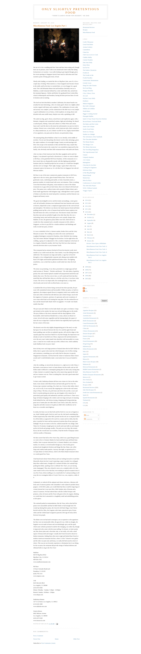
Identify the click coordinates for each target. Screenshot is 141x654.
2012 (86, 206)
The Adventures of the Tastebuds (92, 137)
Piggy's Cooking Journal (90, 114)
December (90, 214)
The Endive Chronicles (89, 70)
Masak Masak (87, 175)
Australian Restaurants (89, 318)
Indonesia (86, 346)
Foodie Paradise (87, 78)
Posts (86, 415)
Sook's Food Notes (88, 129)
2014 (86, 200)
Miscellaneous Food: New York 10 (96, 252)
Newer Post (36, 639)
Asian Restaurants (88, 313)
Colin (85, 288)
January (89, 241)
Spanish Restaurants (89, 398)
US (84, 405)
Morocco (85, 377)
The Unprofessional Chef (90, 152)
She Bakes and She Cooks (90, 124)
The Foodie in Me (88, 75)
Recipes (85, 30)
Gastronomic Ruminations (90, 80)
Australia (85, 315)
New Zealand (87, 382)
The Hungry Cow (88, 144)
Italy (84, 351)
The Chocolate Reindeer (90, 139)
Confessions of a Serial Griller (92, 183)
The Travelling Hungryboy (91, 149)
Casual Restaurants (88, 323)
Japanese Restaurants (89, 356)
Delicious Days (87, 170)
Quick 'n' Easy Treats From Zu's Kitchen (95, 119)
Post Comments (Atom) (48, 643)
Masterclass (86, 178)
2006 (86, 275)
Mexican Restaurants (89, 367)
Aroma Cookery (87, 47)
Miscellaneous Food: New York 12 (96, 246)
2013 (86, 203)
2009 (86, 267)
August (89, 223)
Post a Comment (38, 636)
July (88, 226)
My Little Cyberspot (89, 106)
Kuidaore (85, 101)
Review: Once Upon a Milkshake (96, 243)
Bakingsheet (86, 162)
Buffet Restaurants (88, 321)
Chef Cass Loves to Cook (90, 55)
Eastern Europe (87, 336)
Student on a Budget (89, 134)
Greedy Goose (87, 83)
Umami (85, 155)
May (88, 232)
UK (84, 403)
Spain (84, 395)
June (88, 229)
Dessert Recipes (87, 333)
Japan (84, 354)
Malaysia (85, 364)
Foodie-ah (86, 73)
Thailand (85, 400)
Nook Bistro (86, 111)
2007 (86, 273)
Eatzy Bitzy (86, 65)
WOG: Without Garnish (90, 188)
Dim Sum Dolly (87, 62)
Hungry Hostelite (88, 91)
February (90, 238)
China (84, 328)
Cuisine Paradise (88, 60)
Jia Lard (85, 96)
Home (57, 639)
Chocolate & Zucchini (89, 165)
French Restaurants (88, 341)
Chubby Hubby (87, 57)
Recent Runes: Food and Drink (92, 121)
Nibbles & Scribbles (89, 108)
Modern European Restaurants (92, 374)
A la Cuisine (86, 160)
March (89, 235)
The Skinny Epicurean (89, 147)
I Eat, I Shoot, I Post (89, 93)
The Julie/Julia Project (89, 185)
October (89, 217)
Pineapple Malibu (88, 116)
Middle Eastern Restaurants (91, 369)
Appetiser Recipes (88, 310)
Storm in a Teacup (88, 132)
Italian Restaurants (88, 349)
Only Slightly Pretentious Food (70, 11)
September (90, 220)
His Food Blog (87, 88)
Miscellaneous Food (89, 32)
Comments (88, 419)
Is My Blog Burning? (89, 173)
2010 (86, 212)
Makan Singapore (88, 103)
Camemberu (86, 49)
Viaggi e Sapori (87, 190)
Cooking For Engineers (90, 167)
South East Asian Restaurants (91, 392)
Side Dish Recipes (88, 390)
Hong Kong (86, 344)
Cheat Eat (86, 52)
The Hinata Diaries (88, 142)
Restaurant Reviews (89, 27)
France (85, 338)
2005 (86, 278)
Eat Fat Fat (86, 67)
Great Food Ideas (88, 44)
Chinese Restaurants (89, 331)
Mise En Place (87, 180)
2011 (86, 209)
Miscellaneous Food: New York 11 (96, 249)
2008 (86, 270)
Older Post (76, 639)
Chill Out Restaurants (89, 326)
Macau (85, 359)
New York (86, 379)
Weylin (85, 291)
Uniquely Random (88, 157)
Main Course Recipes (89, 362)
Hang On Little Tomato (90, 85)
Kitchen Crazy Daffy (89, 98)
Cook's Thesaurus (88, 42)
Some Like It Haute (88, 126)
